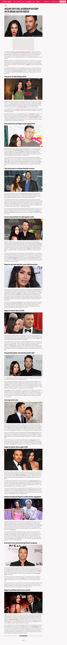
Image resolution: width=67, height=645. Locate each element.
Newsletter (62, 1)
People (22, 151)
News (14, 1)
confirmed (28, 64)
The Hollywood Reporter (13, 257)
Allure (40, 102)
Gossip (23, 1)
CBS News (39, 243)
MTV (23, 392)
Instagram (23, 578)
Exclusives (19, 1)
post (6, 584)
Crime (34, 1)
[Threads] (56, 1)
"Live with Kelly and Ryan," (22, 106)
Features (37, 1)
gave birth (7, 390)
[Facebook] (44, 1)
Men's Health (13, 345)
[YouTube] (45, 1)
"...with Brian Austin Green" (33, 480)
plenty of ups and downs (17, 70)
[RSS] (58, 1)
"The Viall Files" (35, 626)
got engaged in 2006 (18, 149)
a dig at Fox (12, 443)
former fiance (32, 113)
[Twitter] (49, 1)
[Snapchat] (54, 1)
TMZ (38, 338)
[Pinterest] (51, 1)
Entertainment (28, 1)
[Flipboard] (53, 1)
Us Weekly (18, 293)
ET (40, 443)
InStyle (15, 258)
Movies (6, 5)
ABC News (37, 211)
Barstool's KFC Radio (34, 116)
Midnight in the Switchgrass (21, 474)
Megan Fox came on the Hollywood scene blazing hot (20, 51)
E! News (19, 302)
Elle (18, 110)
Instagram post (32, 439)
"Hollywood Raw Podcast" (13, 618)
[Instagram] (47, 1)
